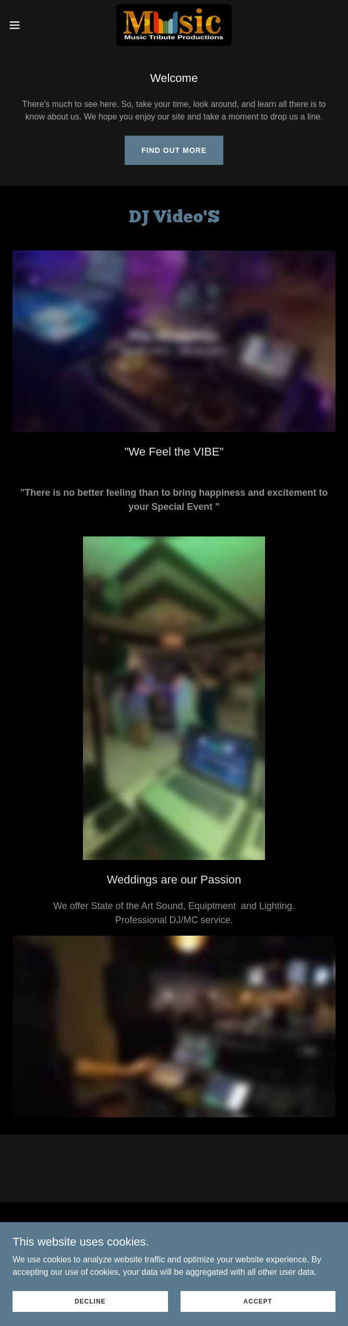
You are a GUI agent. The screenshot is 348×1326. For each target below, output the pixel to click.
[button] (29, 25)
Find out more (174, 150)
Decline (90, 1301)
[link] (174, 25)
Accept (258, 1301)
